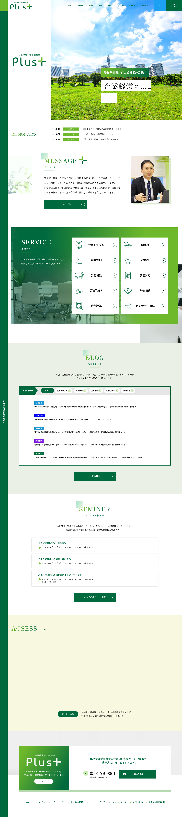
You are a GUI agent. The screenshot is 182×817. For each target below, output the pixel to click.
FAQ (89, 5)
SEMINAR (101, 5)
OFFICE (127, 5)
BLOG (114, 5)
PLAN (77, 5)
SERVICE (65, 5)
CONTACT (142, 5)
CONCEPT (50, 5)
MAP (44, 810)
